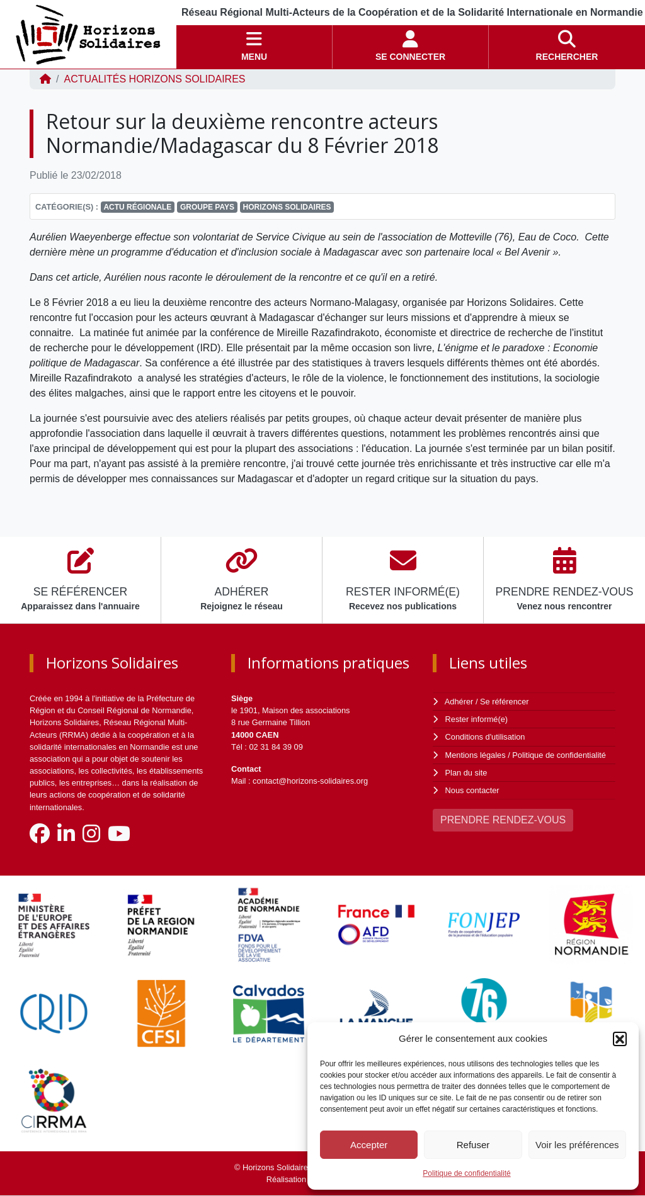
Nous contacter (472, 790)
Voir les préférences (577, 1144)
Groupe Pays (207, 207)
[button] (620, 1038)
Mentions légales (475, 755)
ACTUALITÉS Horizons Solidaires (154, 79)
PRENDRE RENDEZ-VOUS (503, 820)
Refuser (473, 1144)
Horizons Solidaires (287, 207)
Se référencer (504, 701)
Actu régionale (137, 207)
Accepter (368, 1144)
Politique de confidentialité (466, 1173)
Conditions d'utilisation (485, 737)
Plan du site (466, 772)
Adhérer (459, 701)
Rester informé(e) (476, 719)
